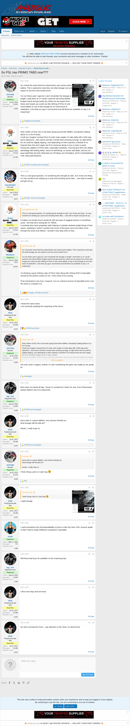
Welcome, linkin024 (110, 120)
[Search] (123, 31)
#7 (93, 335)
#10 (93, 451)
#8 (93, 383)
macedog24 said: (28, 209)
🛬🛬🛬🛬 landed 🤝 (111, 152)
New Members (107, 92)
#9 (93, 416)
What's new (19, 31)
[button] (26, 31)
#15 (93, 623)
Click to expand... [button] (57, 360)
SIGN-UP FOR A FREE (51, 54)
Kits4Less (105, 186)
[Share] (90, 81)
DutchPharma (107, 159)
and (32, 121)
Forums (6, 31)
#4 (93, 205)
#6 (93, 299)
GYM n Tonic (107, 148)
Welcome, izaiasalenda (112, 131)
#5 (93, 241)
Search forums (16, 35)
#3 (93, 171)
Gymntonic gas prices (111, 141)
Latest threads (105, 81)
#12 (93, 523)
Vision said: (26, 340)
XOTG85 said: (27, 246)
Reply (92, 116)
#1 (93, 81)
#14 (93, 587)
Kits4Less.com (33, 63)
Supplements (107, 106)
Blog (53, 31)
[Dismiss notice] (126, 41)
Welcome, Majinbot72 (111, 109)
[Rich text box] (57, 665)
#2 (93, 127)
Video (61, 31)
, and (36, 165)
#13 (93, 554)
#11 (93, 487)
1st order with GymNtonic (113, 216)
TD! (103, 179)
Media (32, 31)
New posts (5, 35)
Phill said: (25, 456)
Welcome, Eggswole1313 (113, 85)
